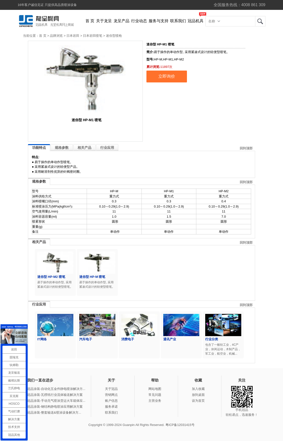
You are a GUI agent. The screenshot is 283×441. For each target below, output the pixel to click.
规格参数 (62, 148)
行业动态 (139, 21)
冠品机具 (195, 21)
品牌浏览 (56, 36)
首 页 (89, 21)
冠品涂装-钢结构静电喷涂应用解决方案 (55, 406)
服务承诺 (111, 406)
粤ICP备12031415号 (180, 425)
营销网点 (111, 395)
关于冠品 (111, 389)
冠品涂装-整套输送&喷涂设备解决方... (54, 412)
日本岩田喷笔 (92, 36)
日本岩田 (72, 36)
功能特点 (39, 148)
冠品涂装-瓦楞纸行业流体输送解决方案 (55, 395)
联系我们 (178, 21)
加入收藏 (198, 389)
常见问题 (154, 395)
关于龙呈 (104, 21)
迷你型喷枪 (114, 36)
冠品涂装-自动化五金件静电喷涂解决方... (56, 389)
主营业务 (154, 401)
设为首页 (198, 401)
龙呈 (260, 21)
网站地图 (154, 389)
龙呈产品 (121, 21)
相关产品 (84, 148)
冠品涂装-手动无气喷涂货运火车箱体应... (56, 401)
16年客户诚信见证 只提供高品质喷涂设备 (47, 5)
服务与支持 (158, 21)
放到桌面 (198, 395)
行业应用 (107, 148)
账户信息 (111, 401)
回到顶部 (246, 148)
